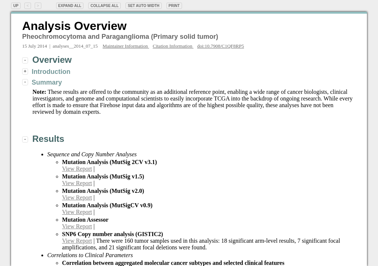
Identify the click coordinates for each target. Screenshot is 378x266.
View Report (77, 169)
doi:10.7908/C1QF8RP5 (220, 46)
